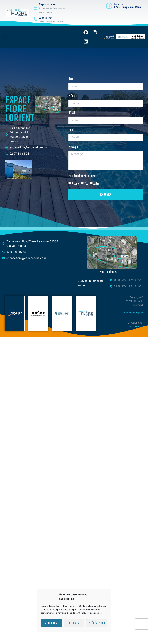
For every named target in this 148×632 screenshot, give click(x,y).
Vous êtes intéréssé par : (81, 176)
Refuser (74, 623)
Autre (96, 183)
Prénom (72, 96)
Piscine (75, 183)
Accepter (51, 623)
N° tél (71, 113)
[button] (5, 37)
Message (73, 147)
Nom (70, 78)
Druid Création (135, 326)
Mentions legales (133, 312)
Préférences (96, 623)
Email (71, 130)
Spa (86, 183)
